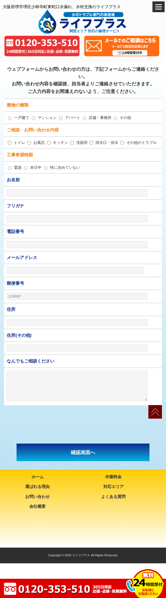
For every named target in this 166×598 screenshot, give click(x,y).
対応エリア (113, 486)
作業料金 (113, 476)
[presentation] (83, 424)
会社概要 (37, 506)
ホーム (37, 476)
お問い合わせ (37, 496)
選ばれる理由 (37, 486)
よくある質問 (113, 496)
